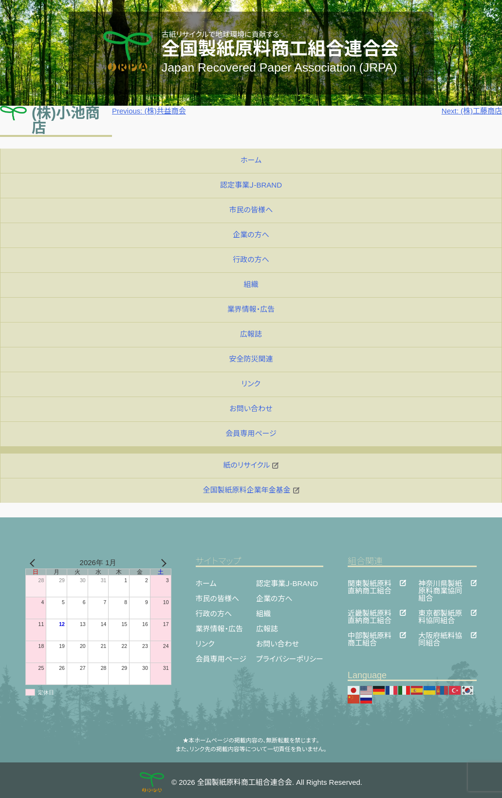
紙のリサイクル (251, 465)
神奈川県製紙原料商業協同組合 (440, 583)
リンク (251, 384)
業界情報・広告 (251, 309)
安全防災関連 (251, 359)
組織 (250, 284)
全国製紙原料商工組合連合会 (280, 48)
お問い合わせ (250, 408)
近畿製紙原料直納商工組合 (369, 612)
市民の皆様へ (251, 210)
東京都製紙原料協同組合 (440, 612)
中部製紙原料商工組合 (369, 635)
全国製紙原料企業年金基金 (251, 490)
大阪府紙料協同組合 (440, 635)
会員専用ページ (250, 433)
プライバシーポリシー (289, 659)
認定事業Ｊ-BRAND (251, 185)
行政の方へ (251, 259)
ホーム (251, 160)
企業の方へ (251, 234)
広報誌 (251, 334)
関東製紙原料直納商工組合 (369, 583)
